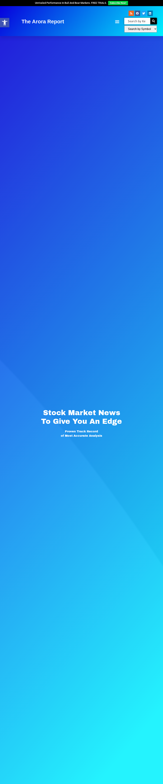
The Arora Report (43, 21)
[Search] (153, 21)
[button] (117, 21)
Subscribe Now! (118, 3)
